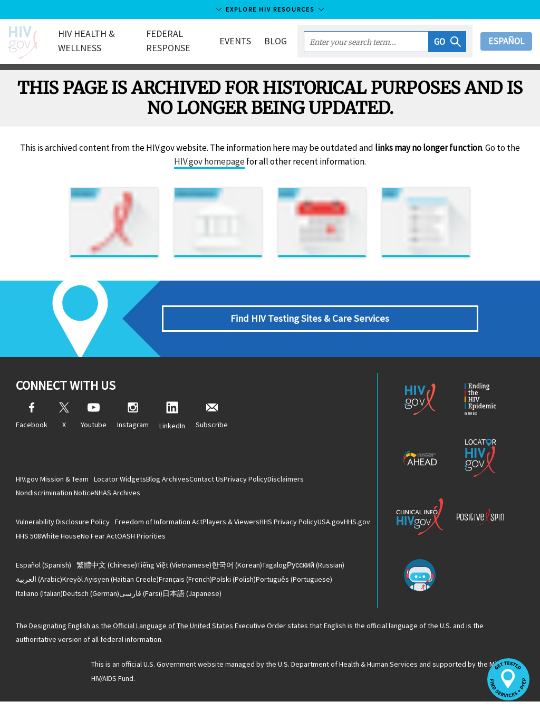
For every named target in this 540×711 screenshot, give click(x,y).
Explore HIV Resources (270, 9)
